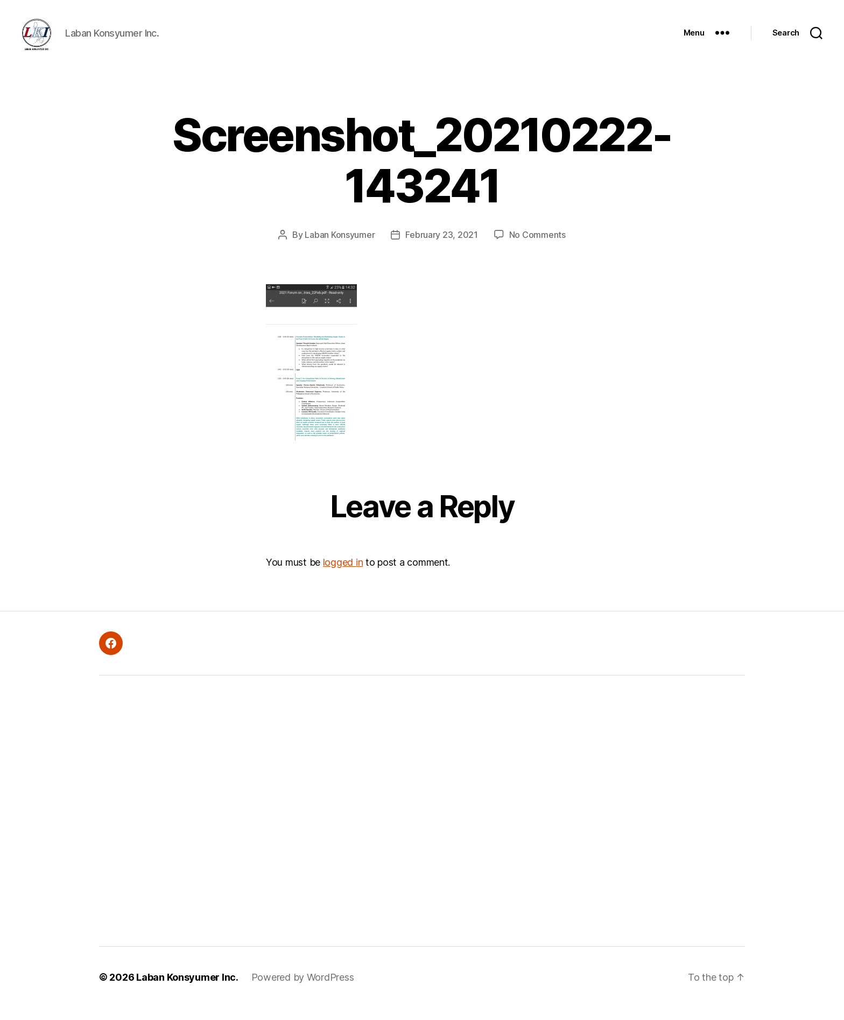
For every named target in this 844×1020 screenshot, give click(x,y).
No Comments (537, 247)
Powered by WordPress (302, 989)
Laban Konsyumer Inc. (187, 989)
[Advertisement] (268, 823)
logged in (343, 575)
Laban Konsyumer (340, 247)
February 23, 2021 (441, 247)
